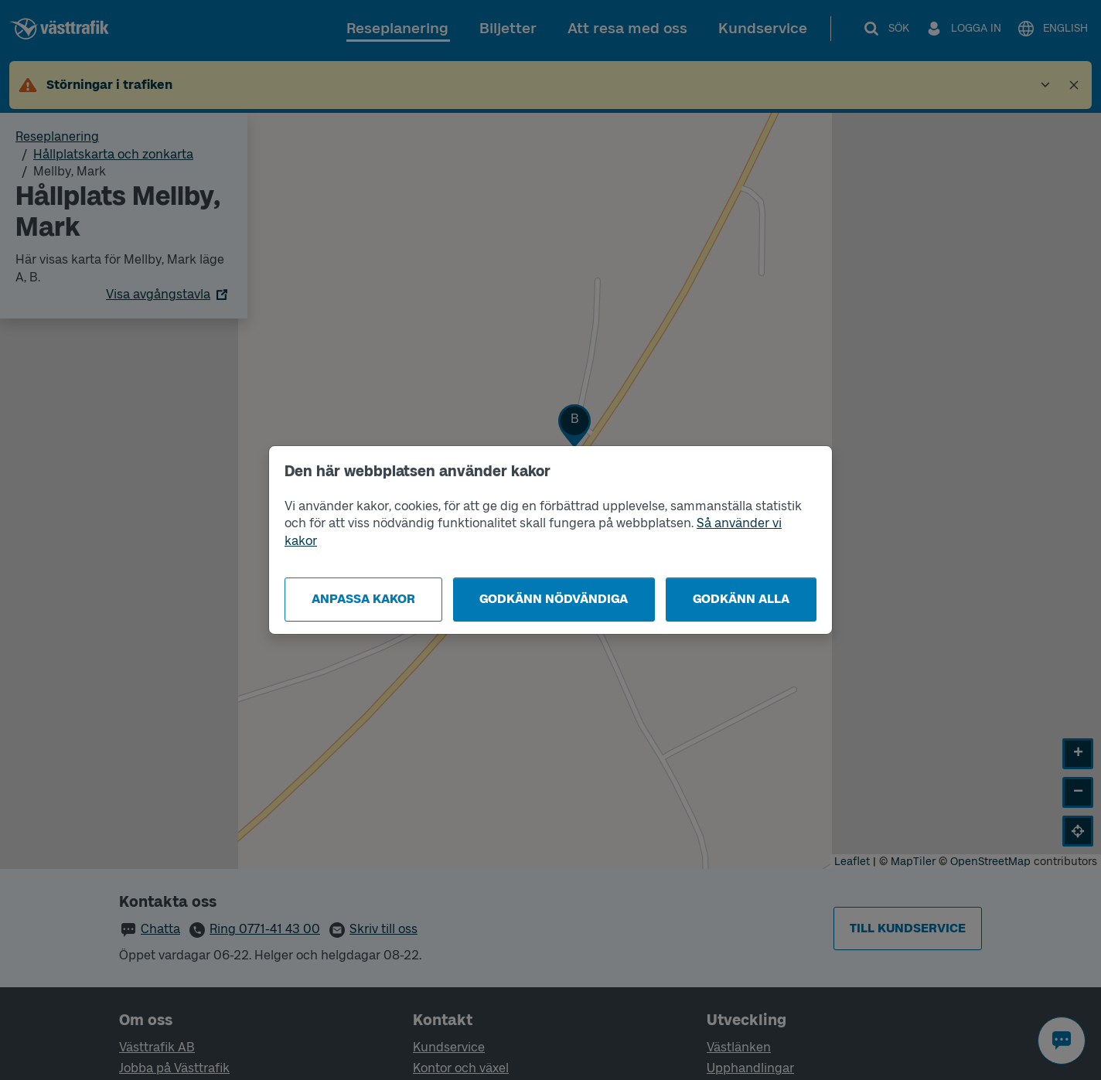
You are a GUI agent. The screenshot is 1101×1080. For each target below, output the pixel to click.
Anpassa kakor (363, 598)
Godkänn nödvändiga (553, 598)
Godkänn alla (741, 598)
